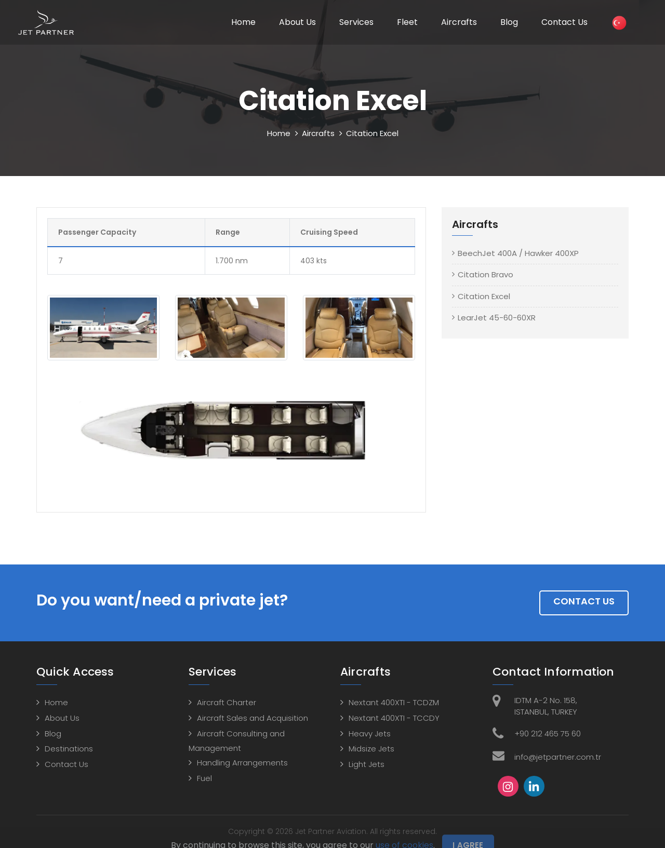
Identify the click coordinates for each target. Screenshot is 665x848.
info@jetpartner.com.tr (557, 756)
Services (356, 22)
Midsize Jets (371, 748)
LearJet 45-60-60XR (497, 317)
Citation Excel (484, 296)
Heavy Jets (370, 733)
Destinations (69, 748)
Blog (509, 22)
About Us (297, 22)
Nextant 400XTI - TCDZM (394, 702)
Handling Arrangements (242, 762)
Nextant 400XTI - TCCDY (394, 717)
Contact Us (564, 22)
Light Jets (366, 764)
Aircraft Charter (226, 702)
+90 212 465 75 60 (547, 733)
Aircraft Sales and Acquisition (252, 717)
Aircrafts (459, 22)
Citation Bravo (485, 274)
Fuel (204, 778)
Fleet (407, 22)
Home (243, 22)
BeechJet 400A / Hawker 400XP (518, 253)
